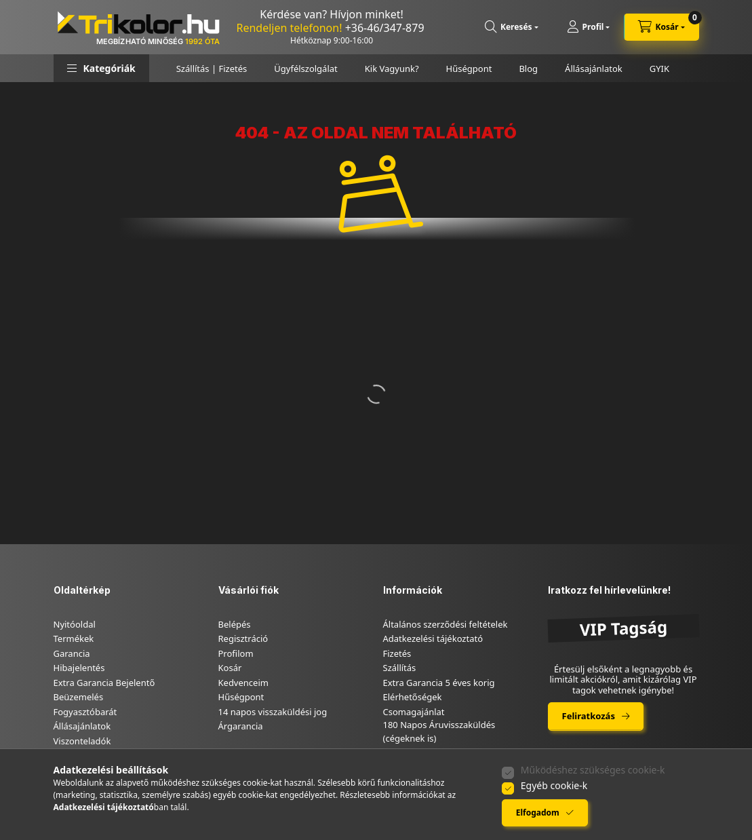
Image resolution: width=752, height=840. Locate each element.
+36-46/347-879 (384, 27)
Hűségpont (469, 68)
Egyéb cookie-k (554, 785)
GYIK (659, 68)
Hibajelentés (79, 668)
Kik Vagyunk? (392, 68)
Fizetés (397, 653)
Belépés (234, 624)
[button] (101, 68)
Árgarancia (240, 726)
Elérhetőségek (412, 697)
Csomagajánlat (414, 712)
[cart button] (661, 27)
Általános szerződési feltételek (445, 624)
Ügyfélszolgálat (305, 68)
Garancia (72, 653)
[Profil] (589, 27)
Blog (528, 68)
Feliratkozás (588, 716)
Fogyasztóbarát (85, 712)
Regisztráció (243, 638)
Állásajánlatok (593, 68)
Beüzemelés (79, 697)
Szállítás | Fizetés (212, 68)
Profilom (236, 653)
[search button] (512, 27)
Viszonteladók (82, 741)
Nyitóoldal (75, 624)
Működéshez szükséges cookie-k (593, 769)
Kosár (230, 668)
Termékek (74, 638)
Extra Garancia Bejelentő (104, 682)
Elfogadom (537, 812)
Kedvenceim (243, 682)
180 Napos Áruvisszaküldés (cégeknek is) (439, 731)
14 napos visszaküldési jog (273, 712)
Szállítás (399, 668)
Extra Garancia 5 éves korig (439, 682)
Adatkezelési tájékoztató (433, 638)
